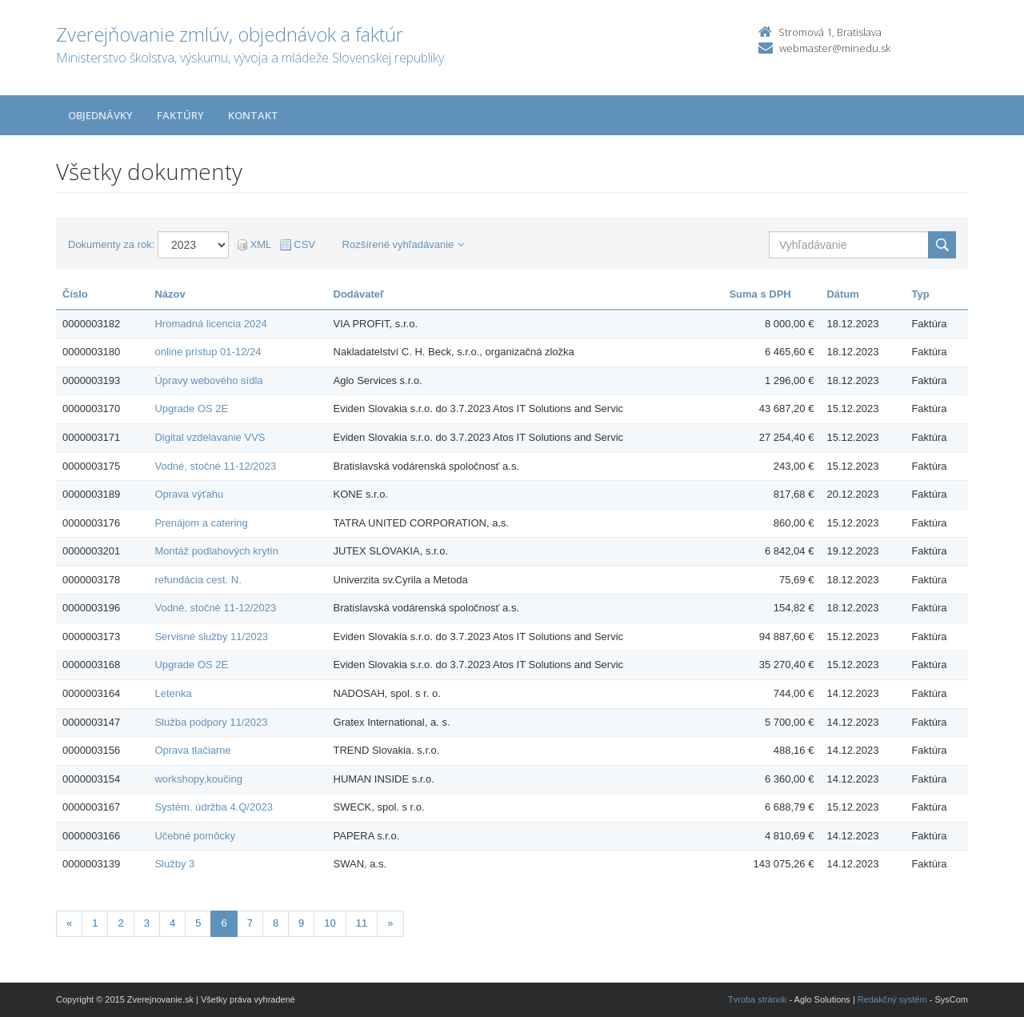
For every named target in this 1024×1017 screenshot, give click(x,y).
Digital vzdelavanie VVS (209, 437)
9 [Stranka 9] (301, 923)
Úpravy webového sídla (208, 380)
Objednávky (100, 115)
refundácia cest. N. (197, 580)
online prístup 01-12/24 (207, 352)
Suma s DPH (759, 294)
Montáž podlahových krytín (216, 551)
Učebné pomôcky (194, 836)
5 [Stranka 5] (198, 923)
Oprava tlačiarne (192, 750)
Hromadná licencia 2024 (210, 324)
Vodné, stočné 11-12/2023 (215, 466)
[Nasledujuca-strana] (390, 924)
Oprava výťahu (188, 494)
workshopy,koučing (198, 779)
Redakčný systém (892, 999)
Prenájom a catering (200, 523)
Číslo (75, 294)
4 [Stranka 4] (172, 923)
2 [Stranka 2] (120, 923)
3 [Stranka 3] (147, 923)
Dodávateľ (359, 294)
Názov (169, 294)
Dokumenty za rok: (111, 244)
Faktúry (180, 115)
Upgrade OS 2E (191, 408)
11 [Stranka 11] (361, 923)
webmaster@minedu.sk (834, 48)
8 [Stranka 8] (275, 923)
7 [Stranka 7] (250, 923)
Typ (920, 294)
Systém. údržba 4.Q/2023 (213, 807)
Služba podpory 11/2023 (210, 722)
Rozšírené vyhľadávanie (403, 244)
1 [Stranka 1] (95, 923)
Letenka (172, 693)
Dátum (842, 294)
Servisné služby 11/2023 (211, 637)
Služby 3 (174, 864)
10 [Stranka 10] (329, 923)
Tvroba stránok (757, 999)
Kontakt (253, 115)
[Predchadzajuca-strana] (69, 924)
